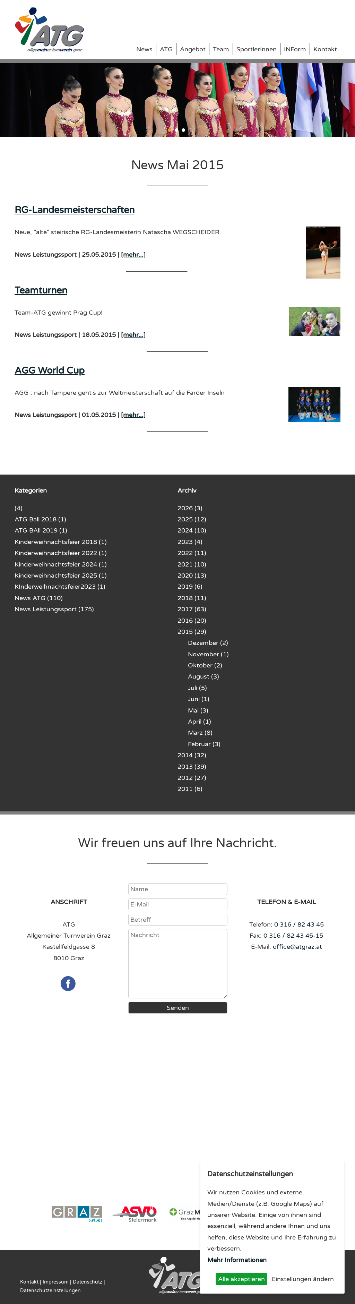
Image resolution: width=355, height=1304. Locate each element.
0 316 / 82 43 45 (299, 924)
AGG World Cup (50, 370)
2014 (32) (192, 755)
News (144, 49)
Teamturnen (41, 290)
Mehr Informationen (237, 1260)
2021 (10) (192, 564)
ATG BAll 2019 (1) (41, 530)
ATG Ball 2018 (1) (40, 519)
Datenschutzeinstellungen (50, 1291)
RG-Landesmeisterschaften (75, 210)
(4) (19, 508)
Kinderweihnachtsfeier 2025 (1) (61, 575)
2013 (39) (192, 766)
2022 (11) (192, 553)
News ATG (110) (39, 598)
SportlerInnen (256, 49)
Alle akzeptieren (241, 1279)
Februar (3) (204, 744)
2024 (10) (192, 530)
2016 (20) (192, 620)
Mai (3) (198, 710)
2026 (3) (190, 508)
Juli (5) (197, 688)
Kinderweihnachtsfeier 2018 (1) (61, 542)
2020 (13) (192, 575)
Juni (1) (198, 699)
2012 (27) (192, 778)
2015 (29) (192, 632)
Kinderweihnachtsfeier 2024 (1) (61, 564)
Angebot (193, 49)
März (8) (200, 732)
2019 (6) (190, 586)
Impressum (56, 1282)
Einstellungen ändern (303, 1279)
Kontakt (325, 49)
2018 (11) (192, 598)
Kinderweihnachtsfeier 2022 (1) (61, 553)
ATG (166, 49)
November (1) (208, 654)
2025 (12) (192, 519)
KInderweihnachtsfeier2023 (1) (60, 586)
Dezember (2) (208, 643)
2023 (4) (190, 542)
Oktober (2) (205, 665)
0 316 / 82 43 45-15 (293, 935)
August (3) (203, 676)
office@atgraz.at (297, 947)
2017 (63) (192, 609)
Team (221, 49)
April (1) (199, 721)
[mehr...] (133, 254)
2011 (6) (190, 789)
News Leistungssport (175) (54, 609)
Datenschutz (87, 1282)
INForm (295, 49)
